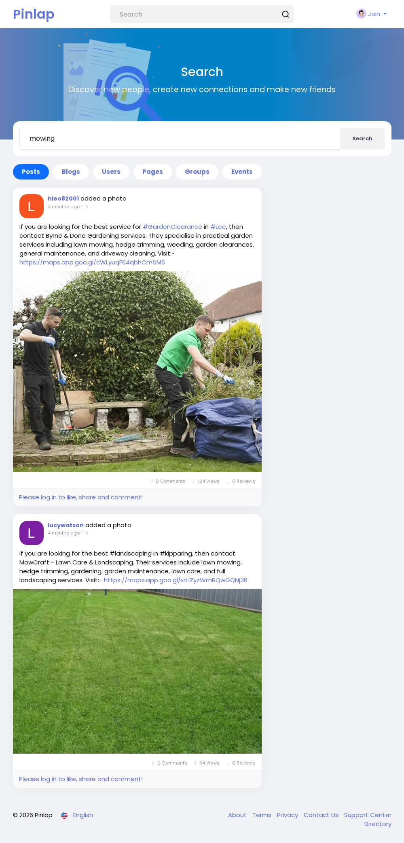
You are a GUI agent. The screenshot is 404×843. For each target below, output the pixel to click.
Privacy (288, 815)
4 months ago (64, 206)
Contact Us (322, 815)
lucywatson (66, 525)
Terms (262, 815)
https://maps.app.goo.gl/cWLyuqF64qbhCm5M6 (92, 262)
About (238, 815)
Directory (377, 824)
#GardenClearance (172, 226)
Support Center (367, 815)
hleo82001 (63, 198)
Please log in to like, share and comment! (81, 497)
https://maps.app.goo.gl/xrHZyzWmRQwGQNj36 (175, 580)
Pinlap (34, 14)
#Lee (218, 226)
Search (362, 138)
